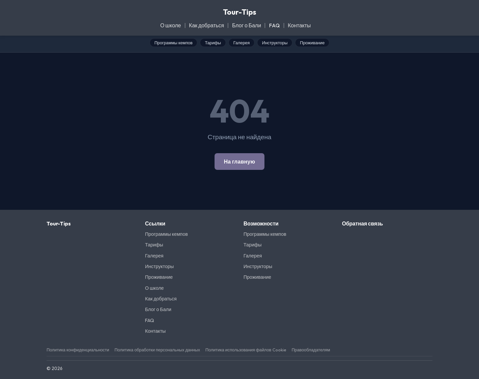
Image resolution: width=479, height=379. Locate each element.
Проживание (312, 42)
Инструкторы (275, 42)
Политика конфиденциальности (78, 349)
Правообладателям (311, 349)
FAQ (274, 25)
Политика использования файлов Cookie (245, 349)
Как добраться (206, 25)
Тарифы (213, 42)
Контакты (299, 25)
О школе (170, 25)
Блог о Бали (246, 25)
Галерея (242, 42)
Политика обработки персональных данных (157, 349)
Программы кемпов (173, 42)
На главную (239, 161)
